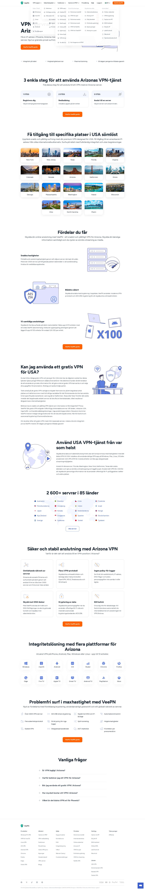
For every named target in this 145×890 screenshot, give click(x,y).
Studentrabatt (42, 857)
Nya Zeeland (40, 516)
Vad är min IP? (95, 835)
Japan (37, 511)
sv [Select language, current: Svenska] (107, 3)
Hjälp (92, 3)
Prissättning (85, 3)
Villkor (58, 850)
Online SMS (94, 846)
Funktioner (62, 3)
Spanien (79, 516)
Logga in (99, 3)
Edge (22, 861)
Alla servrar (72, 529)
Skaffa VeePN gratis (30, 47)
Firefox (23, 857)
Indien (78, 506)
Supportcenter (60, 835)
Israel (98, 506)
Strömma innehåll (79, 835)
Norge (99, 511)
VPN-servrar (41, 861)
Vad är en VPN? (73, 3)
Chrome (23, 853)
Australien (39, 501)
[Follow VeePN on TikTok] (31, 882)
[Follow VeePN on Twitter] (26, 882)
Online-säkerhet (78, 842)
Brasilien (59, 501)
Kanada (59, 511)
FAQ (57, 842)
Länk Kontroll (95, 850)
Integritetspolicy (61, 846)
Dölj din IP (94, 838)
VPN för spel (77, 850)
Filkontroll (94, 853)
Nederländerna (82, 511)
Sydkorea (59, 520)
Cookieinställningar (62, 857)
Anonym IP (77, 846)
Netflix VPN (77, 861)
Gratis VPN (24, 864)
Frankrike (100, 501)
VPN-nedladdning (43, 838)
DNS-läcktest (95, 842)
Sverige (38, 520)
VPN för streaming (79, 857)
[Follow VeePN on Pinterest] (42, 882)
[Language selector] (107, 3)
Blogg (40, 864)
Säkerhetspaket (49, 3)
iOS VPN (23, 846)
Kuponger (41, 853)
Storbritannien (102, 516)
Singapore (60, 516)
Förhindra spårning (79, 853)
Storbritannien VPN (97, 868)
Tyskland (99, 520)
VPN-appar (37, 3)
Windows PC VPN (26, 835)
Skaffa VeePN (118, 3)
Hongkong (60, 506)
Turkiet (79, 520)
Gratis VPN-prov (43, 850)
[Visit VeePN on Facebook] (21, 882)
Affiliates (111, 835)
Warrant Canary (60, 853)
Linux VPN (23, 842)
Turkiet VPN (94, 875)
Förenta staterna (41, 506)
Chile (78, 501)
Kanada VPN (94, 871)
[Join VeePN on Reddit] (37, 882)
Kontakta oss (60, 838)
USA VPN (93, 864)
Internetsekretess (79, 838)
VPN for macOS (25, 838)
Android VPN (24, 850)
